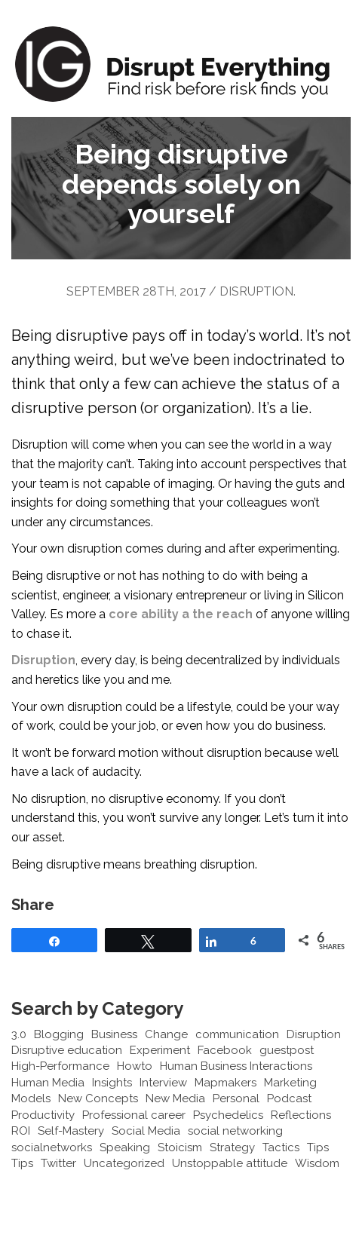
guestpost (286, 1050)
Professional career (134, 1115)
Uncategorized (124, 1163)
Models (31, 1098)
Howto (134, 1066)
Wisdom (317, 1163)
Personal (236, 1098)
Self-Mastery (71, 1131)
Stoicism (180, 1147)
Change (166, 1034)
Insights (112, 1082)
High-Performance (60, 1066)
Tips (318, 1147)
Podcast (289, 1098)
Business (114, 1034)
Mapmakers (225, 1082)
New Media (175, 1098)
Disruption (256, 291)
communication (237, 1034)
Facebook (225, 1050)
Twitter (58, 1163)
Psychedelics (228, 1115)
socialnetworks (51, 1147)
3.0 (18, 1034)
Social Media (146, 1131)
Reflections (301, 1115)
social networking (235, 1131)
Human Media (47, 1082)
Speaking (125, 1147)
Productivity (43, 1115)
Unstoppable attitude (229, 1163)
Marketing (290, 1082)
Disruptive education (66, 1050)
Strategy (232, 1147)
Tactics (280, 1147)
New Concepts (98, 1098)
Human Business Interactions (236, 1066)
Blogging (59, 1034)
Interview (163, 1082)
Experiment (160, 1050)
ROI (20, 1131)
